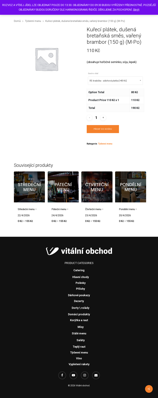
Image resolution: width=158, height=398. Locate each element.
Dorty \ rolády (80, 307)
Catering (79, 270)
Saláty (81, 340)
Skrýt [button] (136, 9)
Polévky (81, 282)
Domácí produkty (79, 314)
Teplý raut (79, 346)
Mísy (81, 327)
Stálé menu (79, 333)
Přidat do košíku (103, 129)
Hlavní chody (80, 277)
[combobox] (115, 81)
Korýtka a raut (79, 320)
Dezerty (79, 301)
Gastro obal (93, 73)
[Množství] (96, 117)
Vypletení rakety (79, 364)
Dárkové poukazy (79, 295)
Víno (79, 358)
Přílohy (80, 288)
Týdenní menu (33, 21)
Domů (17, 21)
